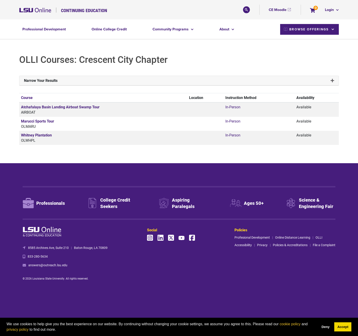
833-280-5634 (38, 256)
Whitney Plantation (36, 135)
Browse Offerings (306, 29)
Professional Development (44, 29)
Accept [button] (342, 327)
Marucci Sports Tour (37, 121)
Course (27, 97)
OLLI (319, 237)
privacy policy (18, 329)
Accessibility (243, 245)
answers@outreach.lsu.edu (47, 265)
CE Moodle (278, 9)
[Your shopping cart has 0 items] (313, 10)
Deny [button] (325, 327)
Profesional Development (252, 237)
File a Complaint (324, 245)
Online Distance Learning (292, 237)
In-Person (232, 106)
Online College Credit (109, 29)
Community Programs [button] (171, 29)
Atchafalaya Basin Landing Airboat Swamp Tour (60, 106)
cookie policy (290, 324)
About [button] (224, 29)
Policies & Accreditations (290, 245)
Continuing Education (84, 10)
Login (330, 9)
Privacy (262, 245)
